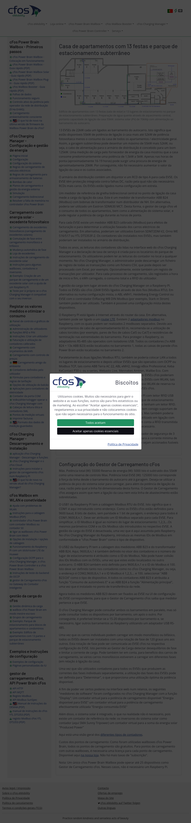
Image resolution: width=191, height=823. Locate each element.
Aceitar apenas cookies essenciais (96, 431)
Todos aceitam (95, 423)
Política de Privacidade (123, 444)
